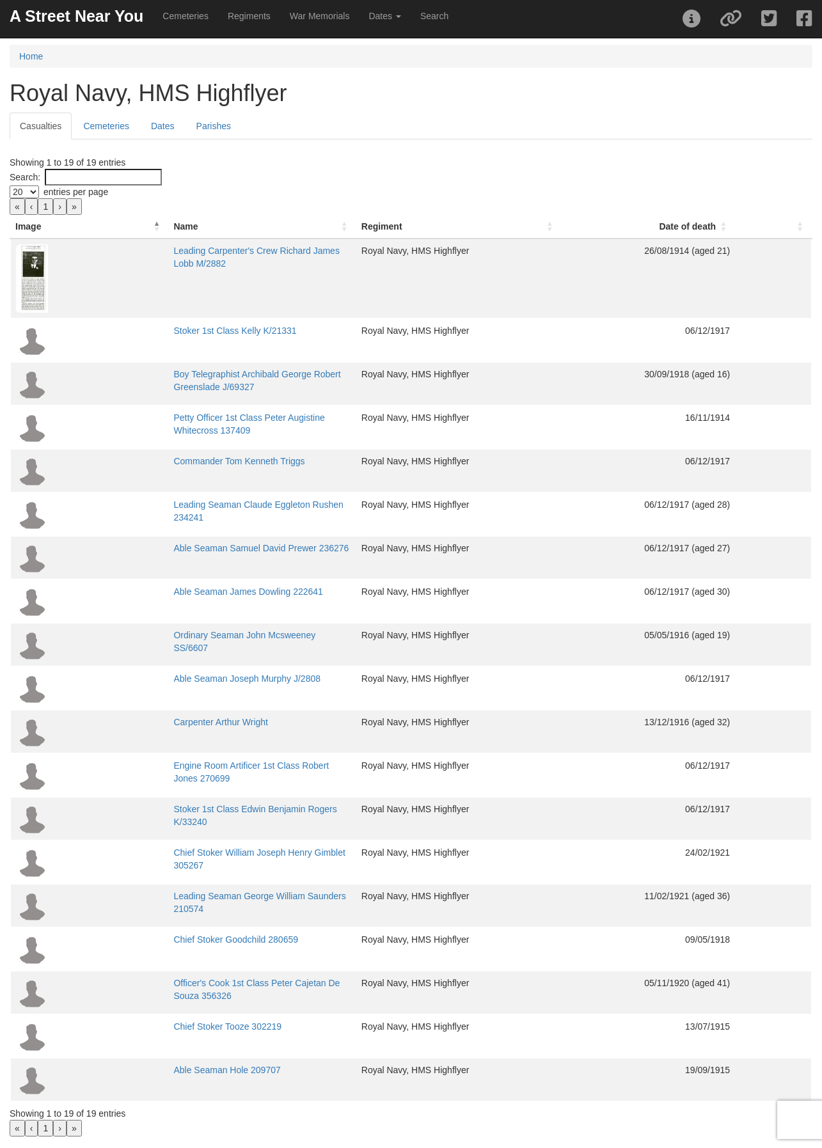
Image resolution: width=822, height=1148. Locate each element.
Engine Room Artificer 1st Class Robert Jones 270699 (196, 765)
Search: (25, 177)
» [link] (74, 206)
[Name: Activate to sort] (274, 227)
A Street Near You (76, 16)
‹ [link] (31, 206)
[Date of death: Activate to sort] (706, 227)
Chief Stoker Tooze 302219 (143, 1026)
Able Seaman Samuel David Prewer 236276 (176, 548)
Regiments (249, 16)
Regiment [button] (489, 226)
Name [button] (101, 226)
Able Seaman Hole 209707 (142, 1070)
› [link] (59, 206)
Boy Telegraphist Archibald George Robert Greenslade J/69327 (214, 374)
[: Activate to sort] (794, 227)
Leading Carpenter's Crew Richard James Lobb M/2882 (199, 251)
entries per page (75, 192)
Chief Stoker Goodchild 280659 (151, 939)
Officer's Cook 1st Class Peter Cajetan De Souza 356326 (202, 983)
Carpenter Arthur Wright (136, 722)
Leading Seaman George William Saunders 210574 (191, 896)
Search (434, 16)
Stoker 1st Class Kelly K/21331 (150, 331)
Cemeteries (185, 16)
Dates (163, 126)
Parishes (213, 126)
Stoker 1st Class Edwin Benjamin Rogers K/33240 (188, 809)
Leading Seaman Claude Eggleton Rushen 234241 (190, 504)
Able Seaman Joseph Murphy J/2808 (162, 678)
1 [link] (45, 206)
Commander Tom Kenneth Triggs (154, 461)
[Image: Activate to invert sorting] (47, 227)
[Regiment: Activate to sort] (550, 227)
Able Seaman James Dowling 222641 (163, 591)
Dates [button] (384, 16)
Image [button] (28, 226)
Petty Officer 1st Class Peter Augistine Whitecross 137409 (204, 418)
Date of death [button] (728, 226)
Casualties (40, 126)
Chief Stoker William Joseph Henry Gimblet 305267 (191, 852)
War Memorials (320, 16)
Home (31, 56)
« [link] (17, 206)
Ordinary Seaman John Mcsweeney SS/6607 (178, 635)
